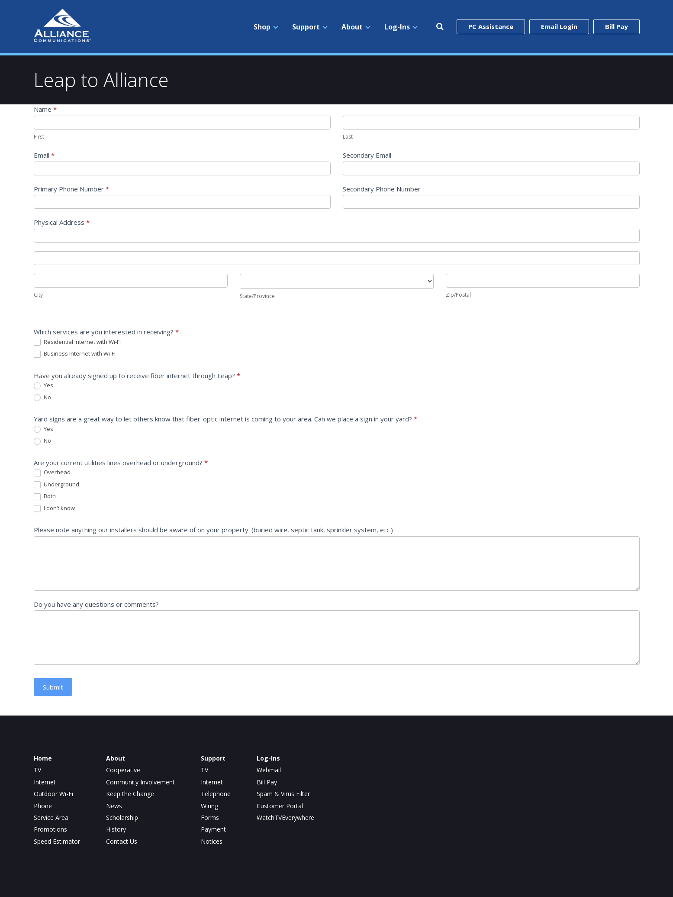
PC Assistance (490, 26)
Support (306, 27)
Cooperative (123, 770)
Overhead (52, 472)
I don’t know (54, 508)
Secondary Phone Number (382, 189)
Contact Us (121, 841)
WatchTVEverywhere (285, 818)
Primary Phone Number (71, 189)
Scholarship (122, 818)
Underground (56, 485)
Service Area (51, 818)
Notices (211, 841)
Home (43, 758)
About (352, 27)
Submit (53, 687)
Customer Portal (280, 806)
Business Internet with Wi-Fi (75, 354)
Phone (43, 806)
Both (45, 496)
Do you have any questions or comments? (96, 604)
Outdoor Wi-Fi (53, 794)
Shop (262, 27)
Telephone (216, 794)
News (114, 806)
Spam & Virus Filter (283, 794)
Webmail (269, 770)
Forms (210, 818)
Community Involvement (140, 782)
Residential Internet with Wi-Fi (77, 342)
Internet (45, 782)
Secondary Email (367, 155)
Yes (43, 385)
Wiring (209, 806)
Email (44, 155)
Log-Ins (397, 27)
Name (45, 109)
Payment (213, 829)
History (116, 829)
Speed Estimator (57, 841)
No (42, 398)
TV (37, 770)
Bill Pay (616, 26)
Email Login (559, 26)
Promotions (50, 829)
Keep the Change (130, 794)
